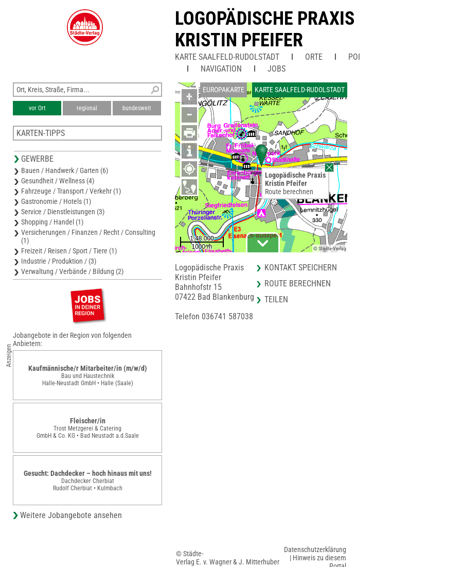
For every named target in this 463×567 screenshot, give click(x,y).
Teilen (276, 299)
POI (354, 57)
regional (87, 108)
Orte (314, 57)
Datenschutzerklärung (315, 549)
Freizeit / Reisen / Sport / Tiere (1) (69, 251)
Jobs (277, 69)
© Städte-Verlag (329, 248)
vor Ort (37, 108)
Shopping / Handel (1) (52, 222)
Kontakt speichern (300, 267)
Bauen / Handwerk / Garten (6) (64, 170)
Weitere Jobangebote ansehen (71, 515)
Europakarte (223, 89)
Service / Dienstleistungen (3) (62, 212)
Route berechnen (289, 191)
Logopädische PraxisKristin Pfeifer (264, 29)
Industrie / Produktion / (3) (58, 261)
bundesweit (136, 108)
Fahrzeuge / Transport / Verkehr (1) (71, 191)
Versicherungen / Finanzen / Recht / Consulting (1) (88, 236)
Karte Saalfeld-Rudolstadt (227, 57)
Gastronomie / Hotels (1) (56, 201)
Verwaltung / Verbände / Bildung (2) (72, 271)
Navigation (221, 69)
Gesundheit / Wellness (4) (57, 181)
